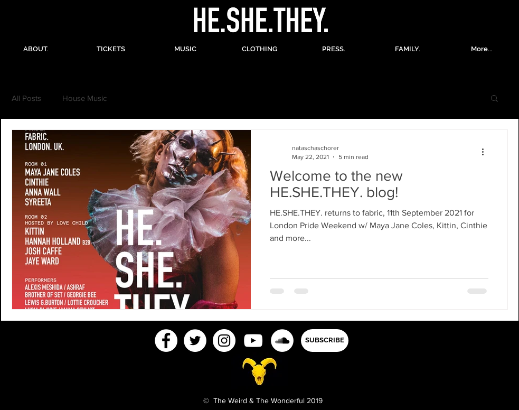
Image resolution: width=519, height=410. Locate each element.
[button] (494, 99)
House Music (84, 98)
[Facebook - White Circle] (166, 340)
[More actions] (486, 151)
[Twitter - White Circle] (195, 340)
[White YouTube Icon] (253, 340)
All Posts (26, 98)
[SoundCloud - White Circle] (282, 340)
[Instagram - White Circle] (224, 340)
